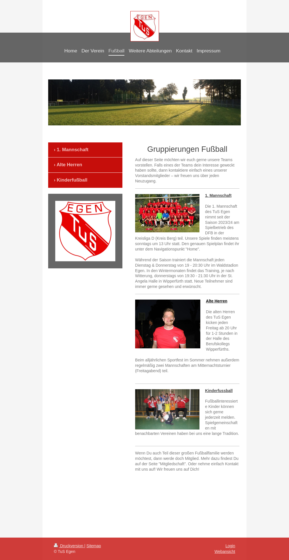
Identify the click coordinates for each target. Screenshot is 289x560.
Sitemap (93, 546)
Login (230, 546)
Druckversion (69, 546)
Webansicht (224, 551)
